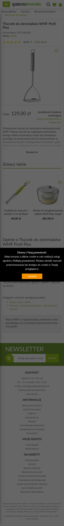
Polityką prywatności (24, 260)
